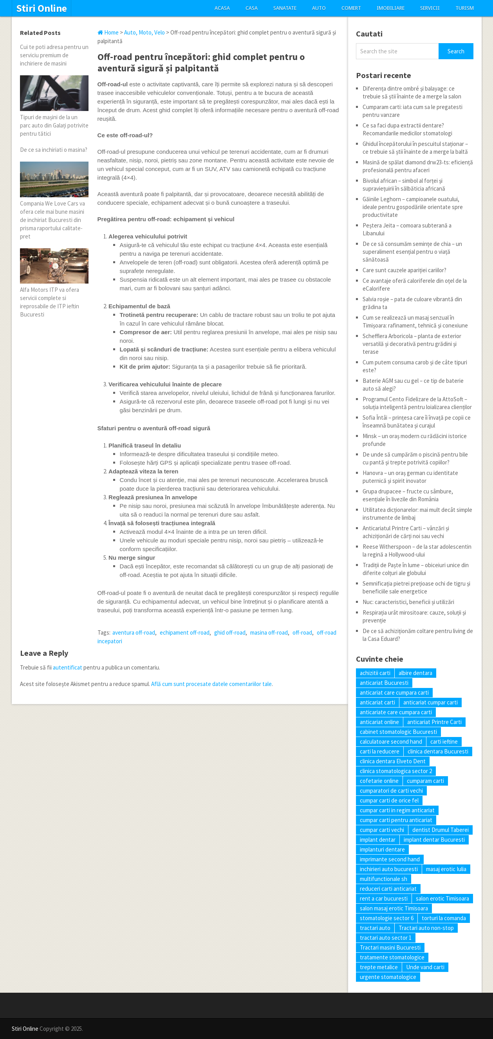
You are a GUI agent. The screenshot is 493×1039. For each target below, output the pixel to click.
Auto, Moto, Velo (144, 32)
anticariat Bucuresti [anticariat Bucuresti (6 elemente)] (384, 682)
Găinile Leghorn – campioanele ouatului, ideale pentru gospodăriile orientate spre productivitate (413, 206)
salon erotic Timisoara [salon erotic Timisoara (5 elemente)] (442, 898)
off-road (302, 632)
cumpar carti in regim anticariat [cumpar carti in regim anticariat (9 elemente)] (397, 810)
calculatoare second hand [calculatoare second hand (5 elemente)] (391, 741)
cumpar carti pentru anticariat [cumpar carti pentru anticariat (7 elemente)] (396, 820)
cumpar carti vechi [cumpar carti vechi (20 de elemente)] (382, 829)
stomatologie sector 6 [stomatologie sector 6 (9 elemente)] (387, 918)
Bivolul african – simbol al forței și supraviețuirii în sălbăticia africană (404, 184)
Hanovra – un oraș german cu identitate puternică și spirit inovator (410, 476)
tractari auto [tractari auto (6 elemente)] (375, 928)
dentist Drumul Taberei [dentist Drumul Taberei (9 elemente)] (440, 829)
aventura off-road (133, 632)
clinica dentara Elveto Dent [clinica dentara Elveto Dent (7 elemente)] (393, 761)
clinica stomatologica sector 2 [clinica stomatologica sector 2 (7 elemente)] (396, 771)
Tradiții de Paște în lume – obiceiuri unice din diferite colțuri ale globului (416, 569)
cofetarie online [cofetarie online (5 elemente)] (379, 780)
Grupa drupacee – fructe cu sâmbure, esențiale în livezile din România (408, 495)
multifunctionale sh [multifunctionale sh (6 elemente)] (383, 879)
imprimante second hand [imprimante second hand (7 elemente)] (390, 859)
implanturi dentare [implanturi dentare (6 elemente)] (382, 849)
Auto (319, 8)
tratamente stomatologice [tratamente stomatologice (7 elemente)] (392, 957)
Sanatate (284, 8)
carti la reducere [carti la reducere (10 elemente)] (379, 751)
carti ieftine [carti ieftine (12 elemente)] (444, 741)
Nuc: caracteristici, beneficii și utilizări (408, 602)
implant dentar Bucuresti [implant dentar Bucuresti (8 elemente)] (434, 839)
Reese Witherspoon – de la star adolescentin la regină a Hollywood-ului (417, 550)
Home (108, 32)
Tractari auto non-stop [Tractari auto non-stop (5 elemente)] (426, 928)
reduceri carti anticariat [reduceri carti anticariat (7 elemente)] (388, 888)
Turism (464, 8)
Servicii (430, 8)
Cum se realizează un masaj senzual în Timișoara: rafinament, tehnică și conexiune (415, 321)
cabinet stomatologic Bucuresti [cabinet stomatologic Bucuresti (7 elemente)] (398, 731)
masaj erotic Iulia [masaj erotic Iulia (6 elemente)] (446, 869)
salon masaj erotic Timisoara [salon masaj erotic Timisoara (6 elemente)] (394, 908)
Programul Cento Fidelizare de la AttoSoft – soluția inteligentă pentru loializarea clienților (417, 403)
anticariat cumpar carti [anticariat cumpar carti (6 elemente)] (430, 702)
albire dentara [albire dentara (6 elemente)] (415, 673)
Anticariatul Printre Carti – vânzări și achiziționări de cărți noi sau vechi (406, 532)
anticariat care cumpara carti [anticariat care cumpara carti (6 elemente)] (394, 692)
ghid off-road (230, 632)
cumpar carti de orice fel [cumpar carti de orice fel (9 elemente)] (389, 800)
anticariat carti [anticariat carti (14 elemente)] (377, 702)
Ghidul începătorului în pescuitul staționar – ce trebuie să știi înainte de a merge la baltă (415, 147)
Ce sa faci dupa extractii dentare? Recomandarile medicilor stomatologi (407, 129)
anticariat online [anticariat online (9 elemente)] (379, 722)
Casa (252, 8)
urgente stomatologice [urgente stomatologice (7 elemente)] (388, 977)
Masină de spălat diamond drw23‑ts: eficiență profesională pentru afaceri (418, 166)
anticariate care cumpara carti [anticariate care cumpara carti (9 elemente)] (396, 712)
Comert (351, 8)
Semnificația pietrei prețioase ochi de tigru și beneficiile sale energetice (416, 587)
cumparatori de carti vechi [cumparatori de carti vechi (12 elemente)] (391, 790)
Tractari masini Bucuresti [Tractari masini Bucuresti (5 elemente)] (390, 947)
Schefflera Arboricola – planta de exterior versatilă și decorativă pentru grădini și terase (412, 343)
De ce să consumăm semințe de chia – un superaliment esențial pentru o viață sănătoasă (412, 251)
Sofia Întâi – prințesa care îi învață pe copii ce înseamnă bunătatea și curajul (417, 421)
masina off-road (269, 632)
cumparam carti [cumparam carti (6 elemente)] (425, 780)
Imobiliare (391, 8)
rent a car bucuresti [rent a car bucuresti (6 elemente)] (384, 898)
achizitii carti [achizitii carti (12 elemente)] (375, 673)
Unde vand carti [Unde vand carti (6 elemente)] (425, 967)
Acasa (222, 8)
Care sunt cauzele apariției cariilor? (404, 270)
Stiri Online (41, 8)
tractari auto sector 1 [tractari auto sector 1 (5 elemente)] (386, 937)
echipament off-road (184, 632)
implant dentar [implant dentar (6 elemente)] (377, 839)
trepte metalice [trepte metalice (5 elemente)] (379, 967)
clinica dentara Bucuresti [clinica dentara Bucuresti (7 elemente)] (438, 751)
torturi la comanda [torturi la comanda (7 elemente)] (444, 918)
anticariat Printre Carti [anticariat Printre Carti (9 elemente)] (434, 722)
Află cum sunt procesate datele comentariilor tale (211, 684)
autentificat (67, 667)
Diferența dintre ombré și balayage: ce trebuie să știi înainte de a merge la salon (412, 92)
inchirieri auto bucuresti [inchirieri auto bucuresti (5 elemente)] (389, 869)
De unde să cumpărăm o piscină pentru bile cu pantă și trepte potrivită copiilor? (415, 458)
